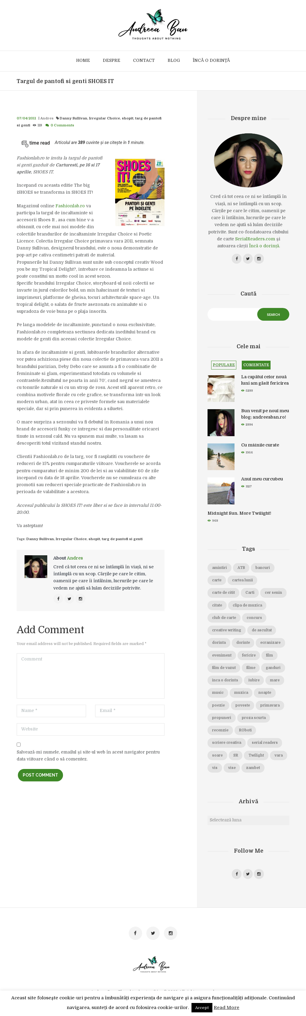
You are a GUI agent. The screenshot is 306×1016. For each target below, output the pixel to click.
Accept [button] (202, 1007)
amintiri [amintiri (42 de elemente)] (219, 569)
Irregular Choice (97, 118)
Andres (45, 118)
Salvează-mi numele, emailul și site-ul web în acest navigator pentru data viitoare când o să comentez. (88, 756)
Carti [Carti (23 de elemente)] (250, 594)
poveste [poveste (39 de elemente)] (242, 706)
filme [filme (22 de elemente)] (251, 669)
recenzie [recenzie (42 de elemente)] (220, 732)
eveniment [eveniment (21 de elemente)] (221, 656)
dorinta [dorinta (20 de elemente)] (219, 644)
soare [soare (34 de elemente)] (217, 756)
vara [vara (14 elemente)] (216, 769)
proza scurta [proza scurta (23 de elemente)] (254, 719)
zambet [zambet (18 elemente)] (272, 769)
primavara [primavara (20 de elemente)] (271, 706)
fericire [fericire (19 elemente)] (249, 656)
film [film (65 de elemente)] (269, 656)
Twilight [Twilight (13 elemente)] (257, 756)
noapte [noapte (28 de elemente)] (265, 694)
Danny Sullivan (69, 118)
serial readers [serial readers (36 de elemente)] (265, 744)
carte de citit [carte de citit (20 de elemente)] (223, 594)
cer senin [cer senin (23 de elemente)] (274, 594)
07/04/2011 (26, 118)
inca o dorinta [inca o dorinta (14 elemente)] (225, 682)
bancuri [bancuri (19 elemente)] (263, 569)
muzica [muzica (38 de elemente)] (241, 694)
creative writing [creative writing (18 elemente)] (227, 632)
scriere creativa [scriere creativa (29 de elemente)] (227, 744)
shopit (118, 118)
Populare (224, 366)
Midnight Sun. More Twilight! (239, 514)
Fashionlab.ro (70, 205)
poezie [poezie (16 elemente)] (218, 706)
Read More (226, 1007)
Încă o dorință (264, 245)
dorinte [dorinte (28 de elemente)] (243, 644)
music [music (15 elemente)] (218, 694)
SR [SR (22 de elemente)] (236, 756)
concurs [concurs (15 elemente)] (254, 619)
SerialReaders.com (255, 238)
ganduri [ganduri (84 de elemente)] (273, 669)
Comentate (256, 366)
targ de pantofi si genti (143, 118)
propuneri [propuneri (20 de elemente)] (221, 719)
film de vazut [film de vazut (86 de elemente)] (224, 669)
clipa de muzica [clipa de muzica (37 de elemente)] (248, 606)
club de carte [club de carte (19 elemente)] (224, 619)
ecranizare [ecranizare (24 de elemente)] (271, 644)
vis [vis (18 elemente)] (234, 769)
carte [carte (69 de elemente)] (217, 582)
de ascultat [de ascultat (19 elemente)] (262, 632)
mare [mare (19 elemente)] (276, 682)
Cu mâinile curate (260, 446)
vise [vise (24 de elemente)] (251, 769)
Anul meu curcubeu (262, 480)
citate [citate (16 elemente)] (217, 606)
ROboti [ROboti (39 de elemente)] (245, 732)
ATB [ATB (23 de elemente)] (241, 569)
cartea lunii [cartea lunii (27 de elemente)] (243, 582)
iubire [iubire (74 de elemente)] (254, 682)
